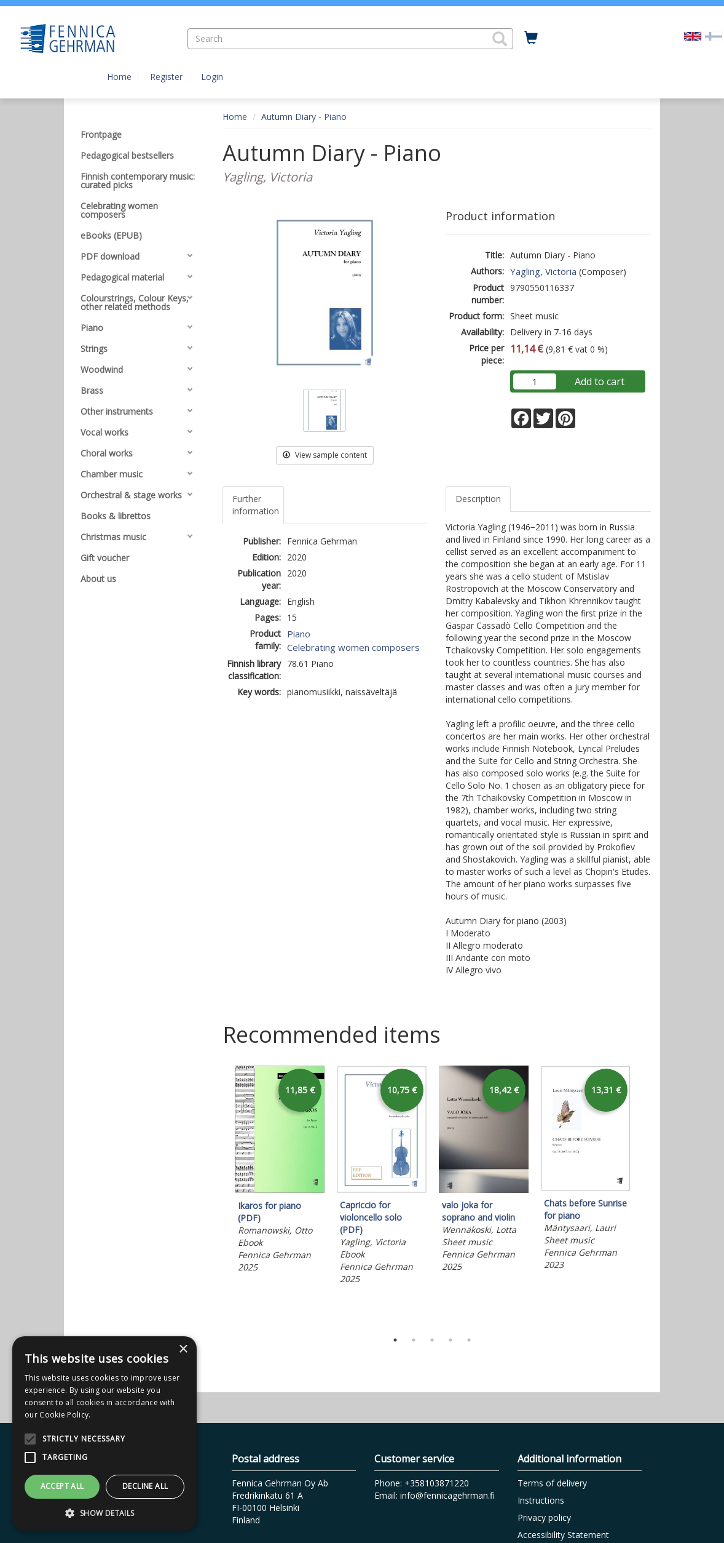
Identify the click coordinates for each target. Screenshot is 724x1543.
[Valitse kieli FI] (713, 35)
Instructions (540, 1500)
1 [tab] (395, 1340)
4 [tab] (450, 1340)
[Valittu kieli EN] (692, 35)
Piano (298, 634)
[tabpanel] (280, 1171)
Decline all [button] (145, 1486)
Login (212, 76)
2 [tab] (413, 1340)
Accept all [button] (62, 1486)
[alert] (104, 1433)
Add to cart (599, 381)
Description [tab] (478, 498)
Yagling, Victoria (543, 271)
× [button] (182, 1349)
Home (119, 76)
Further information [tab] (255, 505)
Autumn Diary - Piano (304, 116)
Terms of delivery (552, 1483)
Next (645, 1195)
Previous (219, 1195)
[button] (499, 38)
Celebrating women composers (353, 647)
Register (166, 76)
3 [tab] (432, 1340)
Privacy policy (544, 1517)
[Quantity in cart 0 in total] (531, 38)
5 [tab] (469, 1340)
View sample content (325, 455)
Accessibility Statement (563, 1535)
